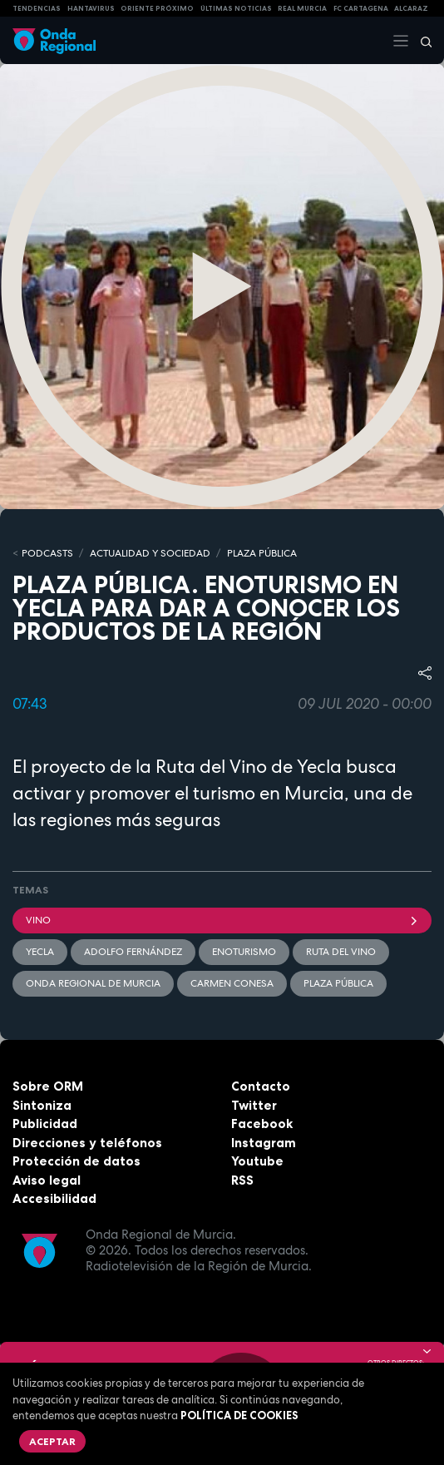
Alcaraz (411, 8)
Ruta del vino (341, 951)
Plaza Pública (338, 983)
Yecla (40, 951)
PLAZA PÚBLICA (262, 553)
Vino (222, 920)
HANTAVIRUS (91, 8)
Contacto (260, 1086)
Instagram (263, 1143)
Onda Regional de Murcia (93, 983)
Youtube (257, 1161)
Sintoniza (42, 1105)
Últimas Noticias (236, 8)
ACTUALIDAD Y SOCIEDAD (150, 553)
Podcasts (47, 553)
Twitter (254, 1105)
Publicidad (44, 1123)
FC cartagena (360, 8)
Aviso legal (46, 1180)
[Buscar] (421, 40)
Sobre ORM (47, 1086)
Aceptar (52, 1441)
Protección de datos (76, 1161)
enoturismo (244, 951)
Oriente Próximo (157, 8)
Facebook (262, 1123)
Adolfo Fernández (133, 951)
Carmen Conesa (232, 983)
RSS (242, 1180)
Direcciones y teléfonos (87, 1143)
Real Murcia (302, 8)
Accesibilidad (54, 1198)
